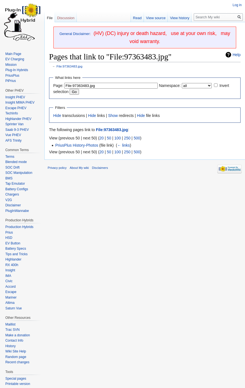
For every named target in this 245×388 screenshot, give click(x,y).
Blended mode (16, 162)
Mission (11, 65)
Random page (15, 357)
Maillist (10, 324)
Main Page (13, 54)
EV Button (12, 243)
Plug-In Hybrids (16, 70)
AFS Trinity (13, 140)
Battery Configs (16, 189)
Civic (8, 281)
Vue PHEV (13, 135)
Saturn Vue (13, 308)
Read (137, 18)
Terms (9, 157)
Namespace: (170, 85)
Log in (237, 5)
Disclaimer (13, 205)
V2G (8, 200)
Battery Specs (15, 249)
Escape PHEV (15, 108)
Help (237, 54)
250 (127, 138)
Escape (10, 292)
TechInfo (11, 113)
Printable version (17, 384)
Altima (9, 303)
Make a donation (17, 335)
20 (101, 138)
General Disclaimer (74, 34)
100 (117, 138)
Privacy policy (57, 167)
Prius (9, 232)
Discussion (66, 18)
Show (113, 115)
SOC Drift (12, 167)
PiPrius (10, 81)
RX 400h (11, 265)
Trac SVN (12, 330)
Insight (10, 270)
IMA (8, 276)
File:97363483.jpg (69, 66)
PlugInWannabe (17, 211)
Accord (10, 287)
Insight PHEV (15, 97)
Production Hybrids (19, 227)
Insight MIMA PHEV (19, 102)
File (50, 18)
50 (109, 138)
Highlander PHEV (18, 119)
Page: (58, 85)
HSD (8, 238)
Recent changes (17, 362)
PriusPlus (12, 75)
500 (137, 138)
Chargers (12, 194)
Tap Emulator (15, 184)
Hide (57, 115)
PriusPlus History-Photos (76, 145)
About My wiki (79, 167)
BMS (8, 178)
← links (123, 145)
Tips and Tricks (16, 254)
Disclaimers (100, 167)
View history (179, 18)
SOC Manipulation (18, 173)
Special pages (15, 379)
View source (156, 18)
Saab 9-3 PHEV (17, 130)
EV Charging (14, 59)
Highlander (13, 259)
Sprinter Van (14, 124)
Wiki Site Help (15, 351)
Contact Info (14, 340)
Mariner (11, 297)
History (10, 346)
